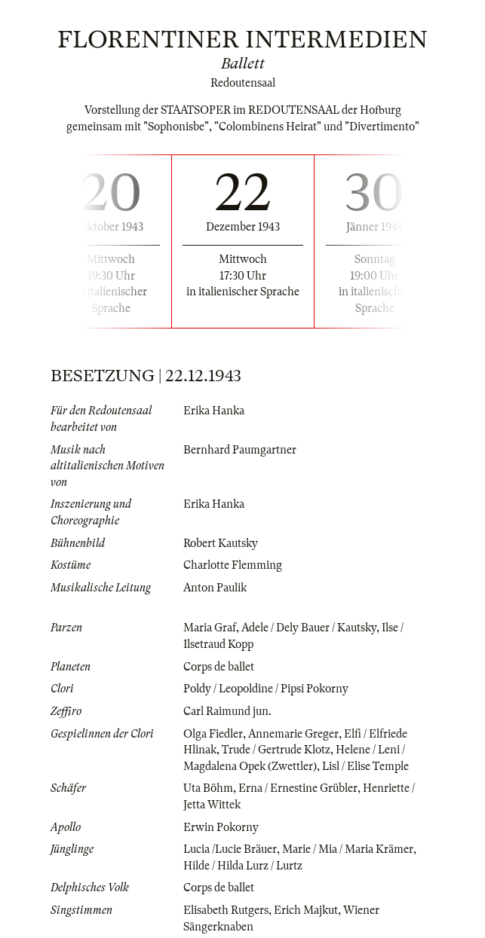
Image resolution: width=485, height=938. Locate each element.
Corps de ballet (218, 667)
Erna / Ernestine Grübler (298, 788)
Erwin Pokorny (221, 827)
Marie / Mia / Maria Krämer (347, 849)
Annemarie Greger (293, 734)
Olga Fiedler (213, 734)
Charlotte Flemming (232, 565)
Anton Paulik (215, 588)
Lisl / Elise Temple (365, 766)
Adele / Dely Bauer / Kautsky (308, 628)
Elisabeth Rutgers (226, 910)
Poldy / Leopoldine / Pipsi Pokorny (265, 689)
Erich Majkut (306, 910)
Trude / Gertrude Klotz (276, 750)
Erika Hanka (213, 411)
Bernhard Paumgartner (239, 450)
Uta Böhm (208, 788)
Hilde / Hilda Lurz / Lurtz (242, 866)
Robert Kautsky (220, 543)
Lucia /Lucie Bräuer (230, 849)
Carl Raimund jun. (227, 711)
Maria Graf (209, 628)
